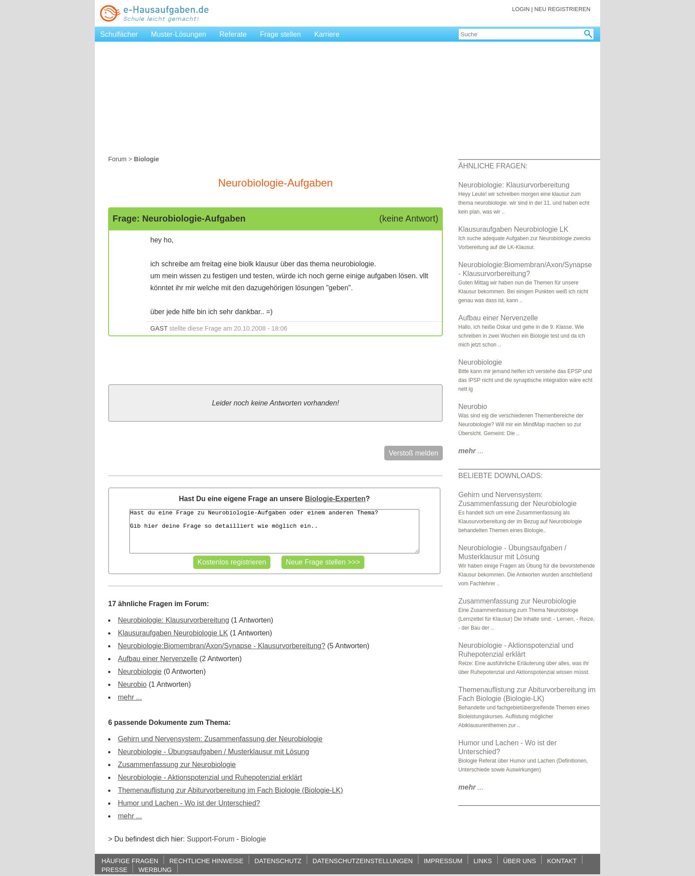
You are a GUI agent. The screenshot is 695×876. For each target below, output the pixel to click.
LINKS (482, 860)
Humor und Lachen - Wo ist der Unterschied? (189, 803)
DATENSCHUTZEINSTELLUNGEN (362, 860)
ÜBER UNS (519, 860)
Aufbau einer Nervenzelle (158, 658)
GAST (159, 328)
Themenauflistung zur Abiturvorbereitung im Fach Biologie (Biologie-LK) (230, 790)
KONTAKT (562, 860)
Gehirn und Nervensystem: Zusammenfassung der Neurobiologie (220, 739)
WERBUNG (155, 869)
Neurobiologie (140, 671)
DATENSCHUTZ (277, 860)
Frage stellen (280, 34)
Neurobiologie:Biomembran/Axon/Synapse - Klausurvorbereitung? (221, 646)
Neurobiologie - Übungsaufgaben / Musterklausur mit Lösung (213, 751)
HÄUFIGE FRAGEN (130, 860)
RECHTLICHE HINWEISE (206, 860)
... (471, 451)
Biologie (253, 839)
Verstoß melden (413, 453)
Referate (232, 34)
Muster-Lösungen (179, 34)
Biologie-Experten (335, 498)
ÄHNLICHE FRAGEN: (492, 166)
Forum (117, 159)
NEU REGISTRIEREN (562, 9)
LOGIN (521, 9)
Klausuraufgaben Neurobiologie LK (173, 633)
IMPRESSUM (443, 860)
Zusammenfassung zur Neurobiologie (177, 764)
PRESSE (114, 869)
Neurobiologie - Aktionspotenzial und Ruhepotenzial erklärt (210, 777)
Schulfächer (119, 34)
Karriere (327, 34)
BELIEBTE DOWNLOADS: (500, 475)
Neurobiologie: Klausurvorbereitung (173, 620)
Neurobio (132, 684)
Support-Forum (210, 839)
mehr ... (130, 697)
